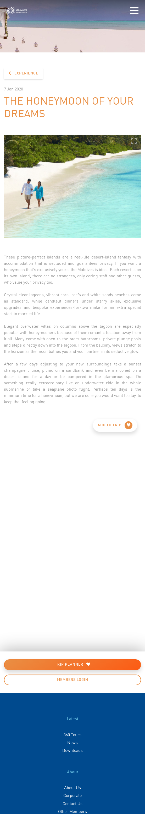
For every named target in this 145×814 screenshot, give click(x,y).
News (72, 742)
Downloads (72, 750)
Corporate (72, 795)
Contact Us (72, 803)
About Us (72, 787)
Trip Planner (72, 664)
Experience (23, 73)
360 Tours (72, 734)
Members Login (72, 680)
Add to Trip (115, 425)
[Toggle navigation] (134, 10)
